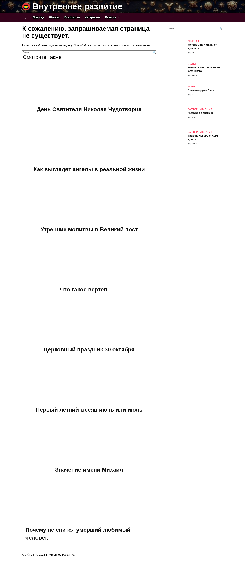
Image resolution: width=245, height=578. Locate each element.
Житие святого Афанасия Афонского (204, 69)
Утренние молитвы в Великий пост (89, 229)
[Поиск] (154, 52)
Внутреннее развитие (77, 6)
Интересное (92, 17)
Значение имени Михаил (89, 470)
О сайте (27, 554)
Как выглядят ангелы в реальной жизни (89, 169)
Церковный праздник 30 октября (89, 349)
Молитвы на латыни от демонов (202, 46)
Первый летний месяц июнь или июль (89, 409)
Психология (72, 17)
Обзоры (54, 17)
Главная (25, 17)
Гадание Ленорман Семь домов (203, 137)
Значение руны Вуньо (202, 90)
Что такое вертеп (83, 289)
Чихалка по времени (201, 113)
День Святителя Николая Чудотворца (89, 109)
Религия (110, 17)
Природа (38, 17)
